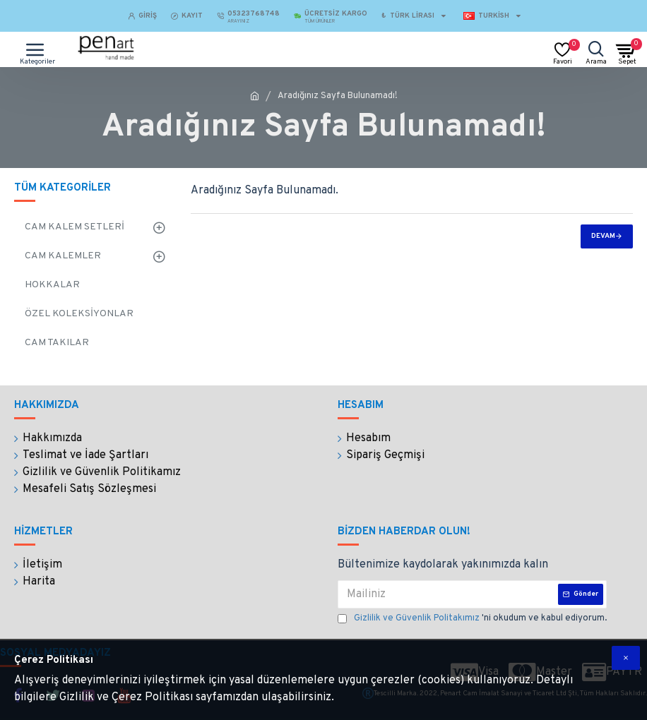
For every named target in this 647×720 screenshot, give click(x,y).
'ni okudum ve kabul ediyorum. (472, 619)
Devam (603, 236)
